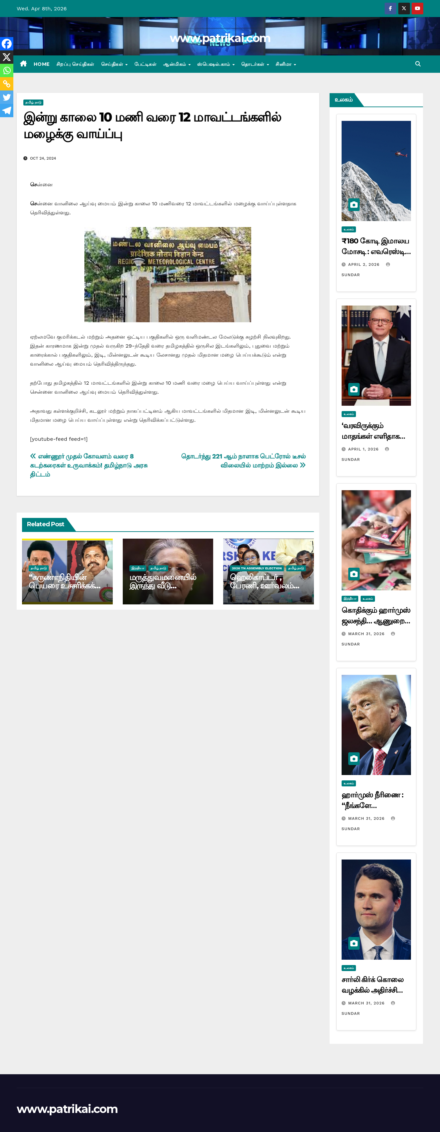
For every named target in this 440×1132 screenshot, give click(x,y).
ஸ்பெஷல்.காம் (214, 64)
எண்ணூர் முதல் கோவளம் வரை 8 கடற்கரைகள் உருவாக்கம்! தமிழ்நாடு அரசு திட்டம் (88, 465)
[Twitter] (6, 97)
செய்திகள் (113, 64)
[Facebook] (6, 43)
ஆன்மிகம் (175, 64)
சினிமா (284, 64)
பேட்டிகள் (145, 64)
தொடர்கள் (253, 64)
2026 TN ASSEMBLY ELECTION (257, 568)
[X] (6, 57)
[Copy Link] (6, 83)
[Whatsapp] (6, 70)
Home (42, 64)
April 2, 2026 (364, 264)
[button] (418, 64)
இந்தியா (137, 568)
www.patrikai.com (220, 38)
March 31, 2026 (367, 633)
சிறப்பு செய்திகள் (75, 64)
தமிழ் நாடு (33, 102)
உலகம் (349, 229)
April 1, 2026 (364, 449)
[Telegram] (6, 110)
